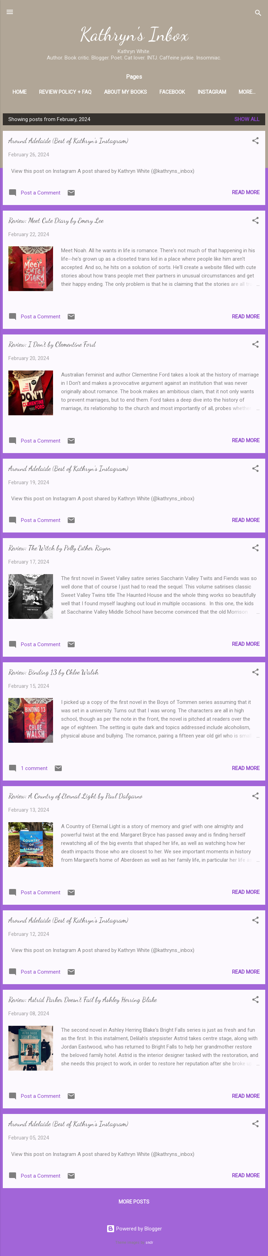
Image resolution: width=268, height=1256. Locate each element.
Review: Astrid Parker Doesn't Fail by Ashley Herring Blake (82, 1001)
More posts (134, 1203)
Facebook (187, 92)
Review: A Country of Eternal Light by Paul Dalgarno (75, 797)
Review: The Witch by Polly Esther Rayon (59, 549)
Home (34, 92)
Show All (247, 121)
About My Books (140, 92)
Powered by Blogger (134, 1229)
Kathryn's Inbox (134, 34)
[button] (255, 143)
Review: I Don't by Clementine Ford (52, 345)
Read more (246, 194)
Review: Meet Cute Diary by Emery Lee (56, 222)
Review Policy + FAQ (80, 92)
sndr (149, 1242)
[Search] (258, 14)
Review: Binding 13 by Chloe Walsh (53, 673)
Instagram (226, 92)
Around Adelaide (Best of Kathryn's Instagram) (68, 142)
